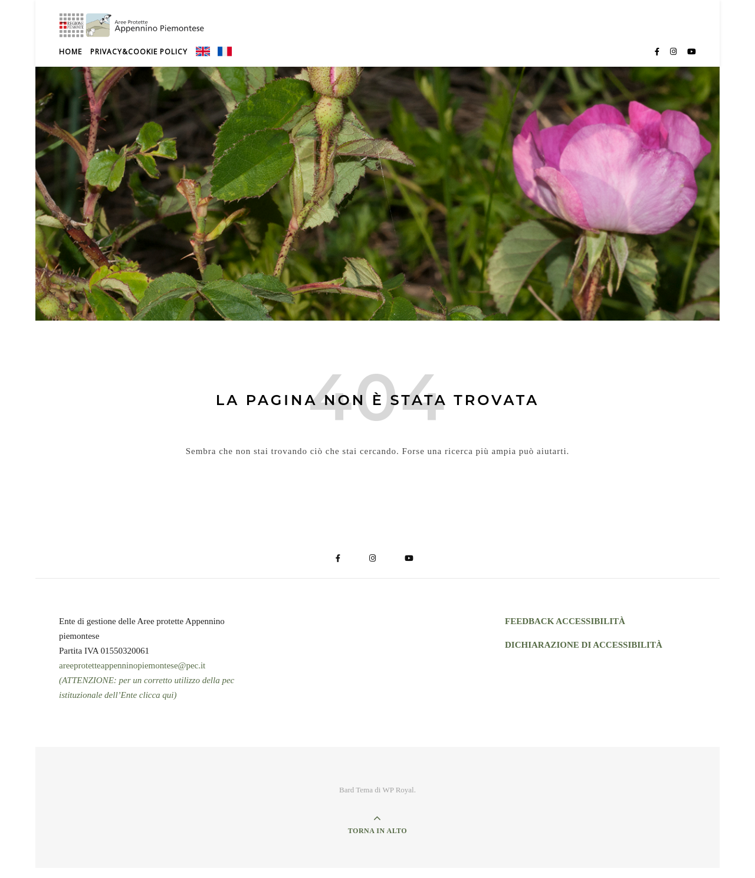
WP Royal (397, 799)
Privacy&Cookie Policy (139, 62)
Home (70, 62)
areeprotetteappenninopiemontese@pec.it (132, 675)
